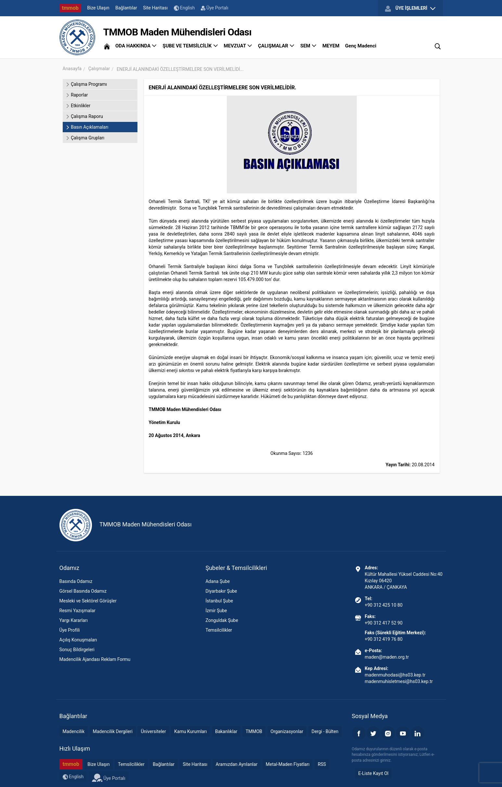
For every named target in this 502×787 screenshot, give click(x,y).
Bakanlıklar (226, 731)
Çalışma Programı (86, 84)
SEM (308, 46)
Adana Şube (217, 581)
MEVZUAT (238, 46)
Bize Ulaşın (98, 7)
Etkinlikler (78, 105)
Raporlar (77, 94)
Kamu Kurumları (190, 731)
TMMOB (254, 731)
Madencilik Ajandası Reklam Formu (95, 659)
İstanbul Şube (219, 600)
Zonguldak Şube (221, 620)
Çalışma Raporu (84, 116)
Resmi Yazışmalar (77, 610)
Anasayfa (72, 68)
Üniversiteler (153, 731)
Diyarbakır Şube (221, 591)
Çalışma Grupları (85, 137)
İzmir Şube (216, 610)
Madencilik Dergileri (113, 731)
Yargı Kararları (73, 620)
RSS (322, 764)
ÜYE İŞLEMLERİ (410, 8)
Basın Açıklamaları (87, 127)
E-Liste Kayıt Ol (373, 773)
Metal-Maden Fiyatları (288, 764)
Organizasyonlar (287, 731)
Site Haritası (155, 7)
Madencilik (74, 731)
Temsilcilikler (218, 630)
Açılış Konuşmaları (78, 639)
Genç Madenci (360, 46)
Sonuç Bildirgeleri (77, 649)
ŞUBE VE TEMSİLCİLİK (190, 46)
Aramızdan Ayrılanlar (237, 764)
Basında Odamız (76, 581)
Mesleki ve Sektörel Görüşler (88, 600)
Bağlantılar (126, 7)
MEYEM (330, 46)
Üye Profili (69, 630)
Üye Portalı (214, 7)
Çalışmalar (99, 68)
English (184, 8)
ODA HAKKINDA (136, 46)
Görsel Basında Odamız (83, 591)
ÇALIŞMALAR (276, 46)
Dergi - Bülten (325, 731)
